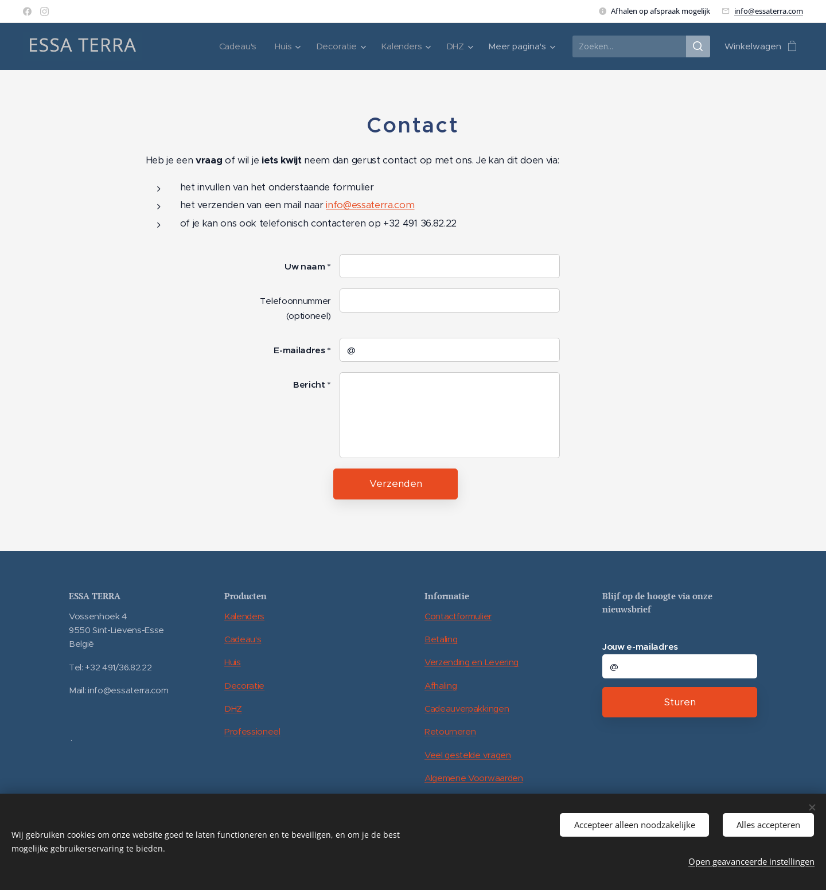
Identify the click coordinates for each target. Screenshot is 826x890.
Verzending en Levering (471, 662)
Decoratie (244, 685)
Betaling (440, 639)
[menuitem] (238, 46)
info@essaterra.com (768, 11)
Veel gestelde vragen (467, 754)
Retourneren (450, 731)
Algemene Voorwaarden (473, 777)
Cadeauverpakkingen (466, 708)
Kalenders (244, 616)
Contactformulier (458, 616)
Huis (232, 662)
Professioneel (252, 731)
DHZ (233, 708)
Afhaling (440, 685)
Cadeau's (242, 639)
